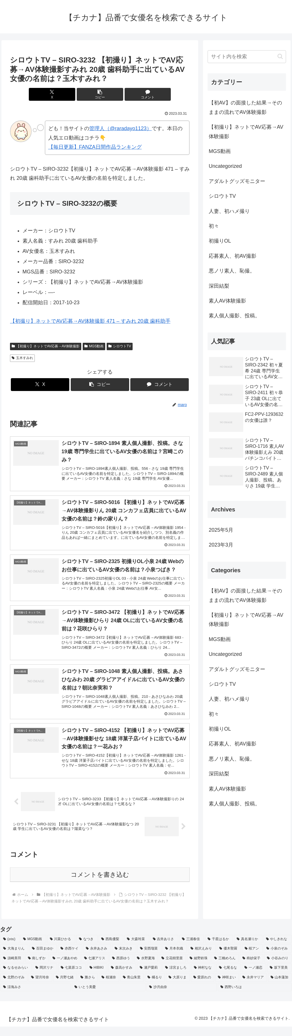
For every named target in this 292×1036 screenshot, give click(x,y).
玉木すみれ (22, 358)
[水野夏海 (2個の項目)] (146, 968)
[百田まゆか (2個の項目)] (43, 958)
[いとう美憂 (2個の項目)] (108, 996)
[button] (100, 94)
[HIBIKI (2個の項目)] (97, 977)
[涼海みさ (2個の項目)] (36, 996)
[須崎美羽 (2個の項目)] (12, 968)
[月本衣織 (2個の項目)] (175, 958)
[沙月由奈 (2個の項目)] (182, 996)
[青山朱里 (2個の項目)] (132, 987)
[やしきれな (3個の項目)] (277, 948)
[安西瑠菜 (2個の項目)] (149, 958)
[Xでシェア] (69, 94)
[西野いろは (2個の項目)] (254, 996)
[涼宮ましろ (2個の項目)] (176, 977)
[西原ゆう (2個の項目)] (121, 968)
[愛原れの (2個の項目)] (202, 987)
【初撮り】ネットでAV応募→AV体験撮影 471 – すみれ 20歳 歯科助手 (90, 321)
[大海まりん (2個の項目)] (14, 958)
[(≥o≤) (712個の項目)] (10, 948)
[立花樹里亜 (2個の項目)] (172, 968)
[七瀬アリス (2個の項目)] (95, 968)
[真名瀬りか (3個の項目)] (248, 948)
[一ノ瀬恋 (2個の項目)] (254, 977)
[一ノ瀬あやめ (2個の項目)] (65, 968)
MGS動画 (94, 346)
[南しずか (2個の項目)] (37, 968)
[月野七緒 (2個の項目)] (65, 987)
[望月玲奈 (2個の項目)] (40, 987)
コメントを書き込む (100, 884)
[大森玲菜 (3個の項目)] (136, 948)
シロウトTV (119, 346)
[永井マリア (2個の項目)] (253, 987)
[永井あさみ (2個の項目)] (97, 958)
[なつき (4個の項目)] (87, 948)
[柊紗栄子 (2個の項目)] (251, 968)
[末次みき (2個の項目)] (124, 958)
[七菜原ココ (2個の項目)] (72, 977)
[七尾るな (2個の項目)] (228, 977)
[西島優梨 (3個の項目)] (111, 948)
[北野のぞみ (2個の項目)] (14, 987)
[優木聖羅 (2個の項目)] (229, 958)
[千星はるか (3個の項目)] (219, 948)
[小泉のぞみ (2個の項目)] (277, 958)
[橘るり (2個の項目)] (155, 987)
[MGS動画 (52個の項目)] (33, 948)
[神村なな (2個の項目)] (203, 977)
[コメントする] (130, 94)
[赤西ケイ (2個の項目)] (70, 958)
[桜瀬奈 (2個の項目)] (109, 987)
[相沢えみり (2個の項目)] (202, 958)
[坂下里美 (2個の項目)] (279, 977)
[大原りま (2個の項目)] (177, 987)
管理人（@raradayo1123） (120, 128)
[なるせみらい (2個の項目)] (16, 977)
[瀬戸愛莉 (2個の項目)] (149, 977)
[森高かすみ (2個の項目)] (122, 977)
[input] (247, 56)
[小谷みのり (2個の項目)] (277, 968)
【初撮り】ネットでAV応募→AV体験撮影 (46, 346)
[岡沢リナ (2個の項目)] (45, 977)
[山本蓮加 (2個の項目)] (279, 987)
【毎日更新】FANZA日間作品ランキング (95, 147)
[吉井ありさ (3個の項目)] (164, 948)
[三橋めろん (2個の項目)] (225, 968)
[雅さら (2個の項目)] (88, 987)
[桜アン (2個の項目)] (252, 958)
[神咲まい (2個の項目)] (227, 987)
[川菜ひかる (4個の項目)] (61, 948)
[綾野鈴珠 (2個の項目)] (199, 968)
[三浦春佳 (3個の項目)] (191, 948)
